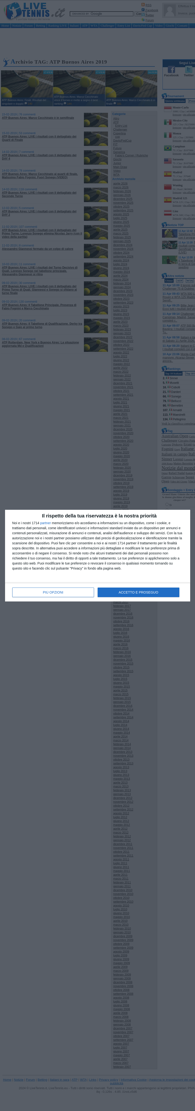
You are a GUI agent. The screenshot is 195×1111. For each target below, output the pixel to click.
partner (45, 523)
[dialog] (97, 555)
